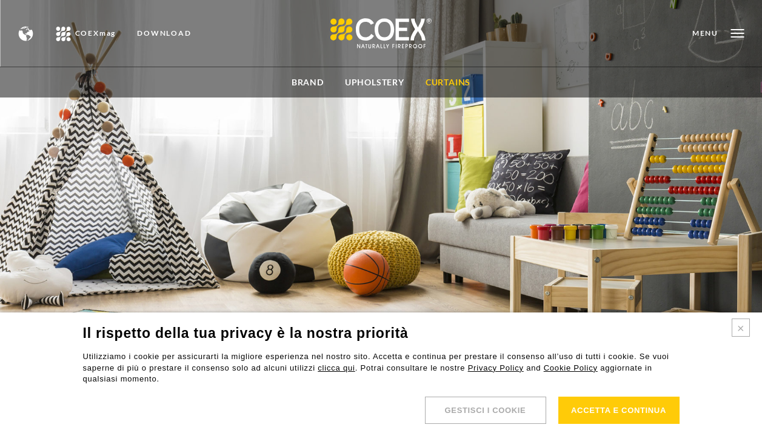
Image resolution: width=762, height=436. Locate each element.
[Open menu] (718, 33)
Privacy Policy (496, 367)
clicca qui (336, 367)
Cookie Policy (571, 367)
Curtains (448, 82)
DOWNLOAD (164, 33)
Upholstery (374, 82)
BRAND (308, 82)
